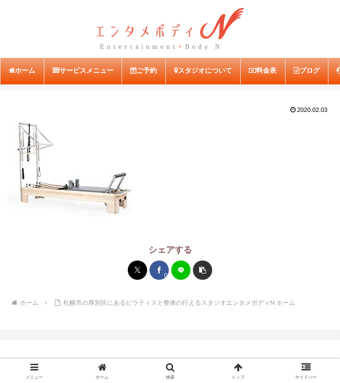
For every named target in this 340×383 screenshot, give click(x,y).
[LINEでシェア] (180, 270)
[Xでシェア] (137, 270)
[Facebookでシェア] (159, 270)
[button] (202, 270)
